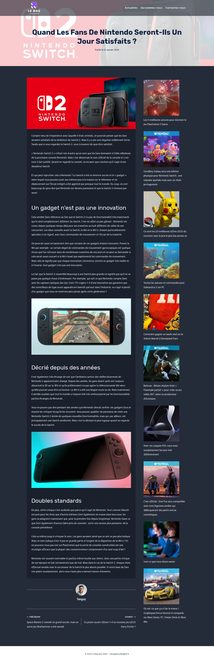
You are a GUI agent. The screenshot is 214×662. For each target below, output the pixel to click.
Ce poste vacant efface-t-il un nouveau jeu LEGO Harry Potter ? (110, 621)
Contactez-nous (175, 7)
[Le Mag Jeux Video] (34, 8)
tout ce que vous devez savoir (159, 561)
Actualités (131, 7)
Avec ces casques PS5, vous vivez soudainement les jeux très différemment (161, 450)
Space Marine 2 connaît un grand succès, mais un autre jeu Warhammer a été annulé (53, 621)
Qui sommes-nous (151, 7)
